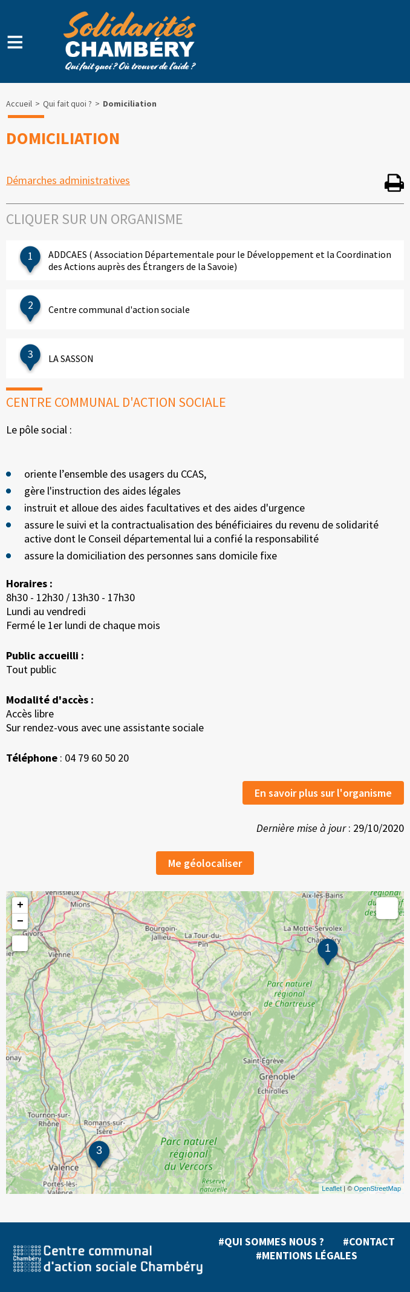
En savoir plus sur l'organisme (323, 793)
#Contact (369, 1241)
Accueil (19, 103)
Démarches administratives (68, 180)
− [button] (20, 921)
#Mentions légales (306, 1255)
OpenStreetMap (377, 1188)
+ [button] (20, 905)
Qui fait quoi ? (67, 103)
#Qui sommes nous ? (271, 1241)
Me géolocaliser (205, 863)
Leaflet (332, 1188)
